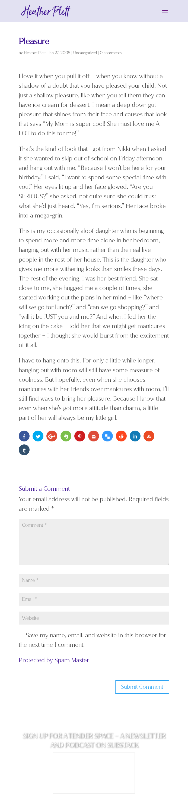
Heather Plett (35, 52)
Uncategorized (85, 52)
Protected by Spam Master (54, 660)
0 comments (111, 52)
